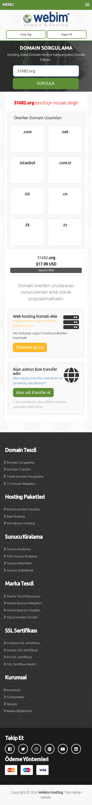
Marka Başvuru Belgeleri (24, 603)
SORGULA (45, 83)
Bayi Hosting (16, 516)
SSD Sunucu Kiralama (22, 556)
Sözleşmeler (16, 697)
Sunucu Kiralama (18, 549)
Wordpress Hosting (21, 523)
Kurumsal (13, 690)
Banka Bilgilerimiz (19, 711)
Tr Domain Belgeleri (21, 483)
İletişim (12, 704)
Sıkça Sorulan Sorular (22, 617)
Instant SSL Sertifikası (22, 650)
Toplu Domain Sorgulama (25, 476)
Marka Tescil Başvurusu (23, 596)
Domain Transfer (19, 469)
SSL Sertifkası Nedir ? (22, 664)
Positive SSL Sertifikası (23, 643)
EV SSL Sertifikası (19, 657)
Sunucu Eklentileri (19, 563)
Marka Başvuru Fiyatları (23, 610)
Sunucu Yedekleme (20, 570)
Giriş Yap (26, 34)
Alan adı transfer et (33, 392)
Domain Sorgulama (20, 462)
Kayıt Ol (67, 34)
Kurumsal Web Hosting (23, 509)
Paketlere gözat (30, 347)
